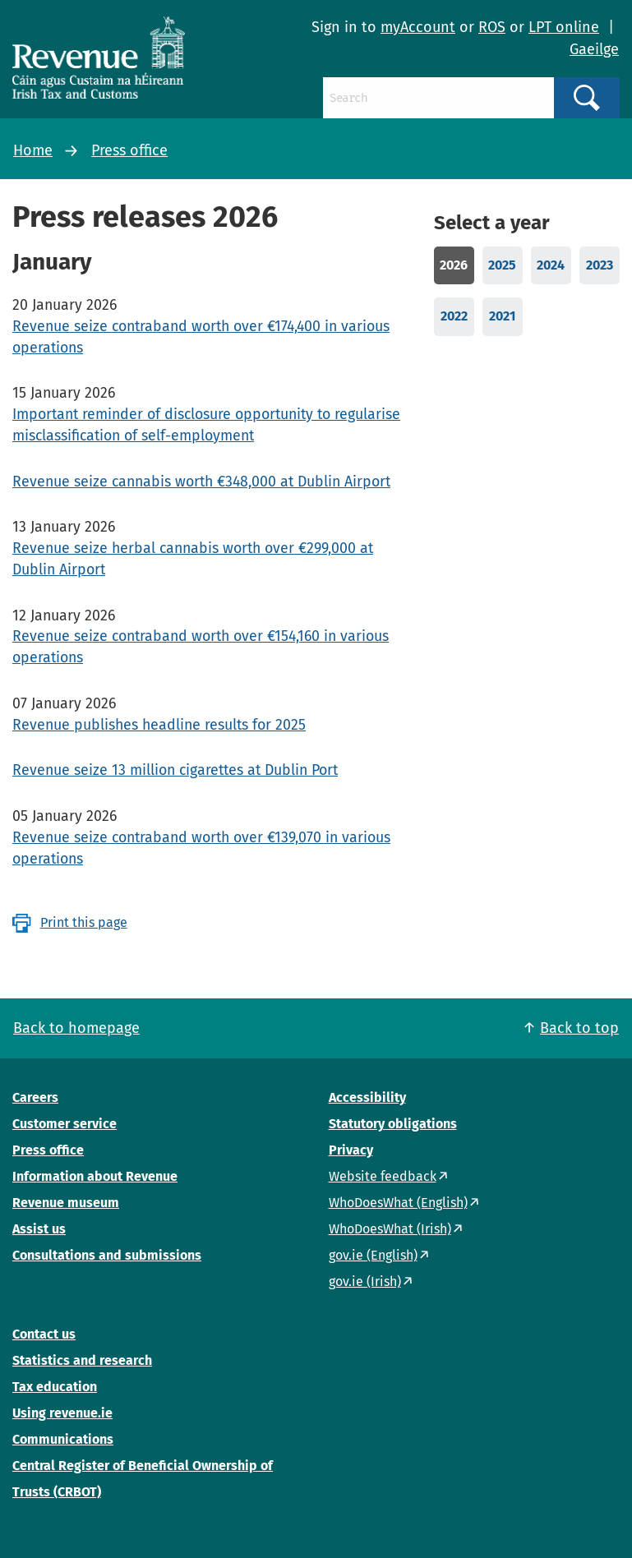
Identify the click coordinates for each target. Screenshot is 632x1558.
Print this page (83, 922)
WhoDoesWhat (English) (398, 1202)
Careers (35, 1097)
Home (33, 150)
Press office (129, 150)
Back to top (579, 1028)
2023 (599, 265)
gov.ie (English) (373, 1255)
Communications (62, 1439)
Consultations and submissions (106, 1255)
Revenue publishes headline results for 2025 (159, 725)
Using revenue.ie (62, 1413)
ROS (491, 27)
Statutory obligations (393, 1124)
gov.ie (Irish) (365, 1281)
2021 (502, 316)
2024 (551, 265)
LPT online (563, 27)
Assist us (39, 1229)
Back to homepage (76, 1028)
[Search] (438, 97)
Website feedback (382, 1176)
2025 (502, 265)
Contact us (44, 1334)
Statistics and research (82, 1360)
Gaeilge (594, 49)
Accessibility (367, 1097)
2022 (454, 316)
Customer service (64, 1124)
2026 (454, 265)
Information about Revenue (95, 1176)
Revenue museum (65, 1202)
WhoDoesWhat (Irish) (390, 1229)
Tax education (54, 1386)
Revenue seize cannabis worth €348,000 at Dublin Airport (201, 481)
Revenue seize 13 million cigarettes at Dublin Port (175, 770)
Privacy (351, 1150)
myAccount (418, 27)
